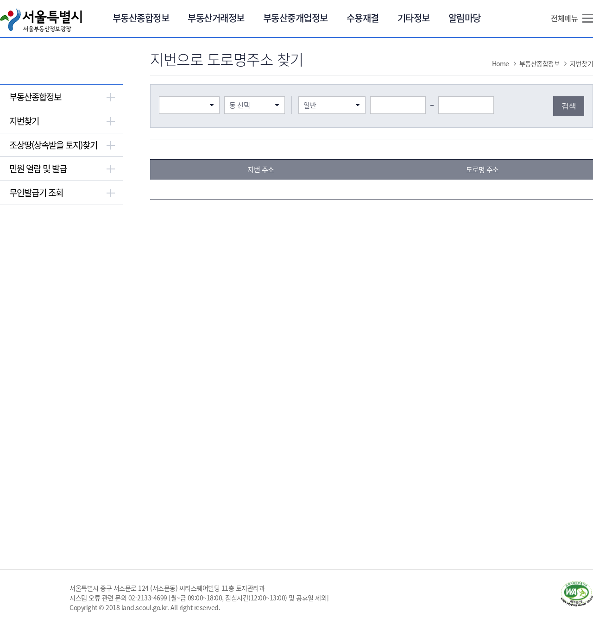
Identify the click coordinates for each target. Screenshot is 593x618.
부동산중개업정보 (295, 18)
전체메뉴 (564, 18)
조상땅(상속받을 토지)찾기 (53, 144)
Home (500, 63)
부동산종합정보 (141, 18)
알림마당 (464, 18)
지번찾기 (24, 120)
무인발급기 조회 (36, 192)
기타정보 (413, 18)
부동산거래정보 (216, 18)
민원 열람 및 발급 (38, 168)
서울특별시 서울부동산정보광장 (41, 20)
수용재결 (363, 18)
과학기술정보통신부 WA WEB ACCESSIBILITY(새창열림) (577, 593)
